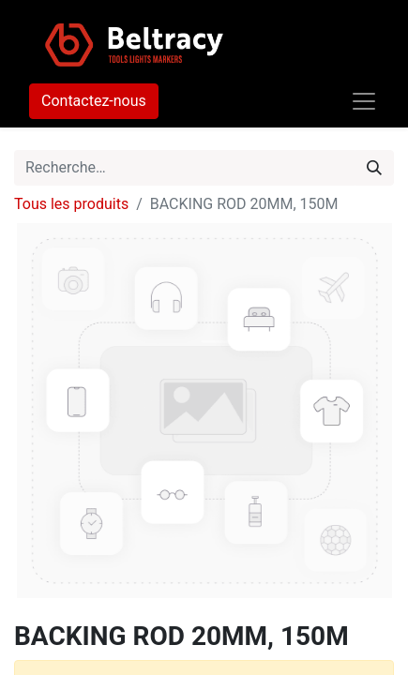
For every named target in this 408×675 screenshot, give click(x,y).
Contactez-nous (93, 101)
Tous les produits (71, 204)
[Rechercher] (374, 168)
